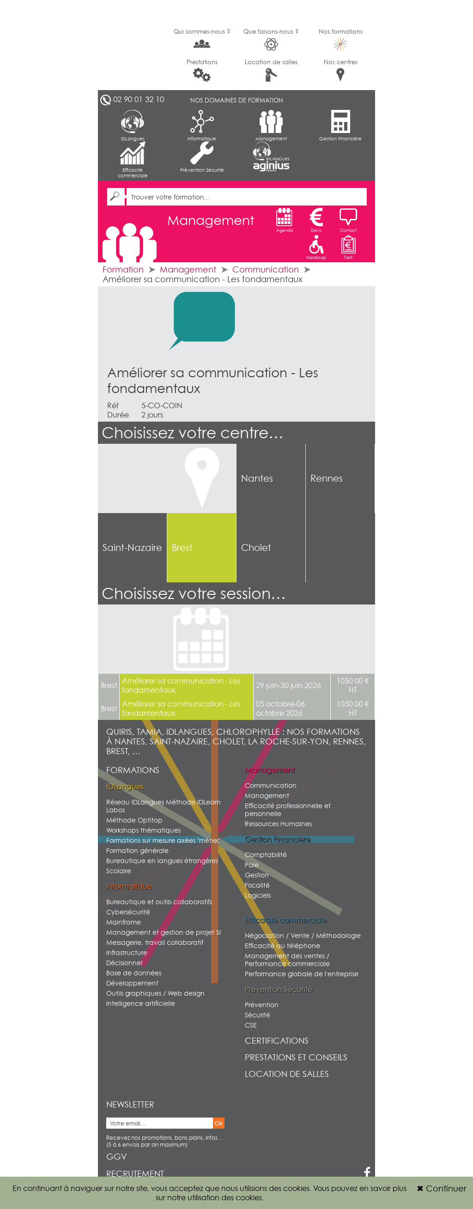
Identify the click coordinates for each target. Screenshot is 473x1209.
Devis (316, 220)
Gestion (257, 875)
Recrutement (135, 1174)
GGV (116, 1156)
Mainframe (123, 922)
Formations (132, 770)
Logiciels (258, 895)
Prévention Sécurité (202, 157)
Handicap (316, 247)
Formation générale (137, 850)
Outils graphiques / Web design (155, 993)
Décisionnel (124, 963)
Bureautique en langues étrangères (162, 860)
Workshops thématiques (143, 830)
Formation (123, 269)
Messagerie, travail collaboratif (154, 942)
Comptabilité (266, 854)
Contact (348, 220)
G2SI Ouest (132, 45)
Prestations (202, 70)
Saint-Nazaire (132, 547)
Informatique (202, 125)
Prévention (262, 1005)
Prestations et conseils (296, 1057)
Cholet (256, 547)
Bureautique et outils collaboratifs (159, 902)
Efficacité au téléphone (282, 945)
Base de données (133, 973)
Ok (219, 1123)
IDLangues (133, 125)
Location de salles (271, 70)
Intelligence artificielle (140, 1003)
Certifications (277, 1041)
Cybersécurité (128, 912)
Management (271, 125)
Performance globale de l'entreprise (301, 974)
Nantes (257, 478)
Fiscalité (257, 885)
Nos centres (341, 70)
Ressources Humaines (278, 824)
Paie (252, 865)
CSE (251, 1025)
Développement (132, 983)
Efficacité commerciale (133, 159)
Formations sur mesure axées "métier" (163, 840)
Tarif (348, 247)
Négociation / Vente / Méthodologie (303, 935)
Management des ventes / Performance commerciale (287, 959)
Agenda (284, 220)
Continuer (441, 1188)
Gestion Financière (340, 125)
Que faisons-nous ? (271, 39)
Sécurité (257, 1015)
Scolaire (118, 871)
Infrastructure (126, 952)
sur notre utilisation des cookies (209, 1197)
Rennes (326, 478)
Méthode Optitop (134, 820)
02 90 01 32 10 (138, 99)
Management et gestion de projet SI (163, 932)
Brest (182, 547)
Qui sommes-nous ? (202, 39)
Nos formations (341, 39)
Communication (265, 269)
